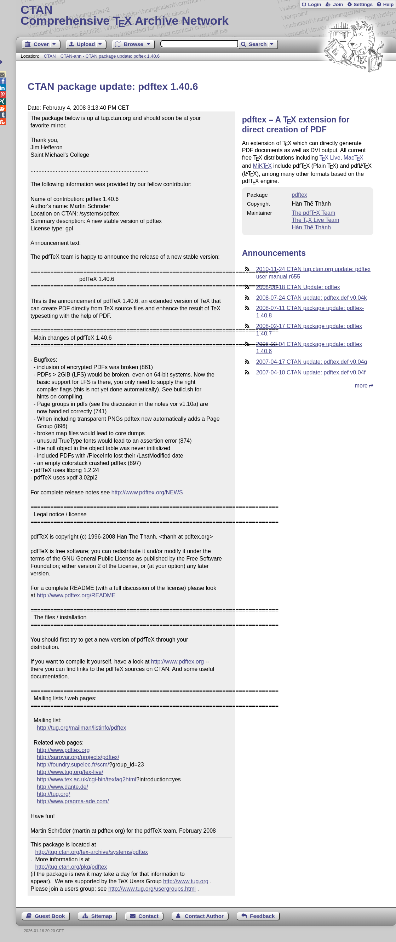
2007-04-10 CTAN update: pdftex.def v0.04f (311, 372)
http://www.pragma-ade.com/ (73, 801)
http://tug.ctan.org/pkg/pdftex (71, 867)
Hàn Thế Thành (311, 227)
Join (338, 4)
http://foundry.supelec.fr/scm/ (73, 765)
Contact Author (204, 916)
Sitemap (101, 916)
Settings (363, 4)
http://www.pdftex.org (177, 662)
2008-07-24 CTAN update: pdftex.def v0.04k (311, 298)
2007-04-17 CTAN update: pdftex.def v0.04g (311, 362)
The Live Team (315, 220)
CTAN (50, 56)
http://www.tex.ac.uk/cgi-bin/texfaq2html (86, 779)
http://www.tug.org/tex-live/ (70, 772)
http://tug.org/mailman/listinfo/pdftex (81, 728)
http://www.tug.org (185, 881)
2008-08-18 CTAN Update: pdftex (298, 287)
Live (330, 158)
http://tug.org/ (53, 794)
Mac (353, 158)
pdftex (299, 195)
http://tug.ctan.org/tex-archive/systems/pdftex (91, 852)
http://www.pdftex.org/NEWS (147, 492)
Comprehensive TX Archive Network (206, 16)
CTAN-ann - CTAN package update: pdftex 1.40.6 (110, 56)
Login (314, 4)
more (361, 386)
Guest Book (50, 916)
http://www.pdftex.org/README (76, 595)
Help (388, 4)
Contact (148, 916)
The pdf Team (313, 213)
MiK (262, 166)
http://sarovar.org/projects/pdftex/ (78, 757)
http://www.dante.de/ (62, 787)
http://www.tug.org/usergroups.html (152, 889)
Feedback (262, 916)
